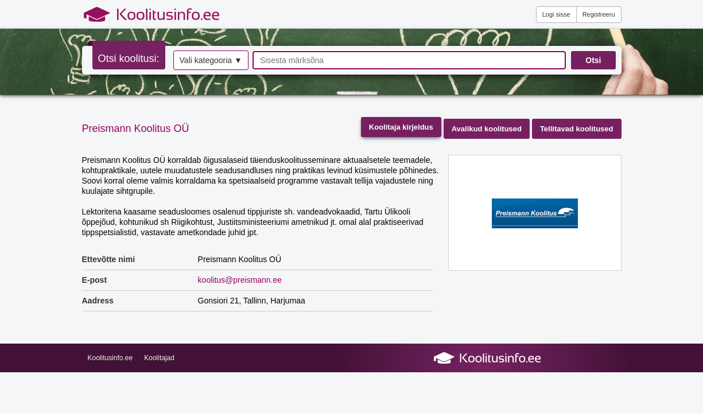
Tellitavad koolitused (576, 128)
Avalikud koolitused (487, 128)
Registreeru (598, 14)
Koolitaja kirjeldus (401, 127)
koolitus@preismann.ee (240, 280)
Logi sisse (556, 14)
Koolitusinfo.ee (110, 358)
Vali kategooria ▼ (211, 60)
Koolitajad (159, 358)
